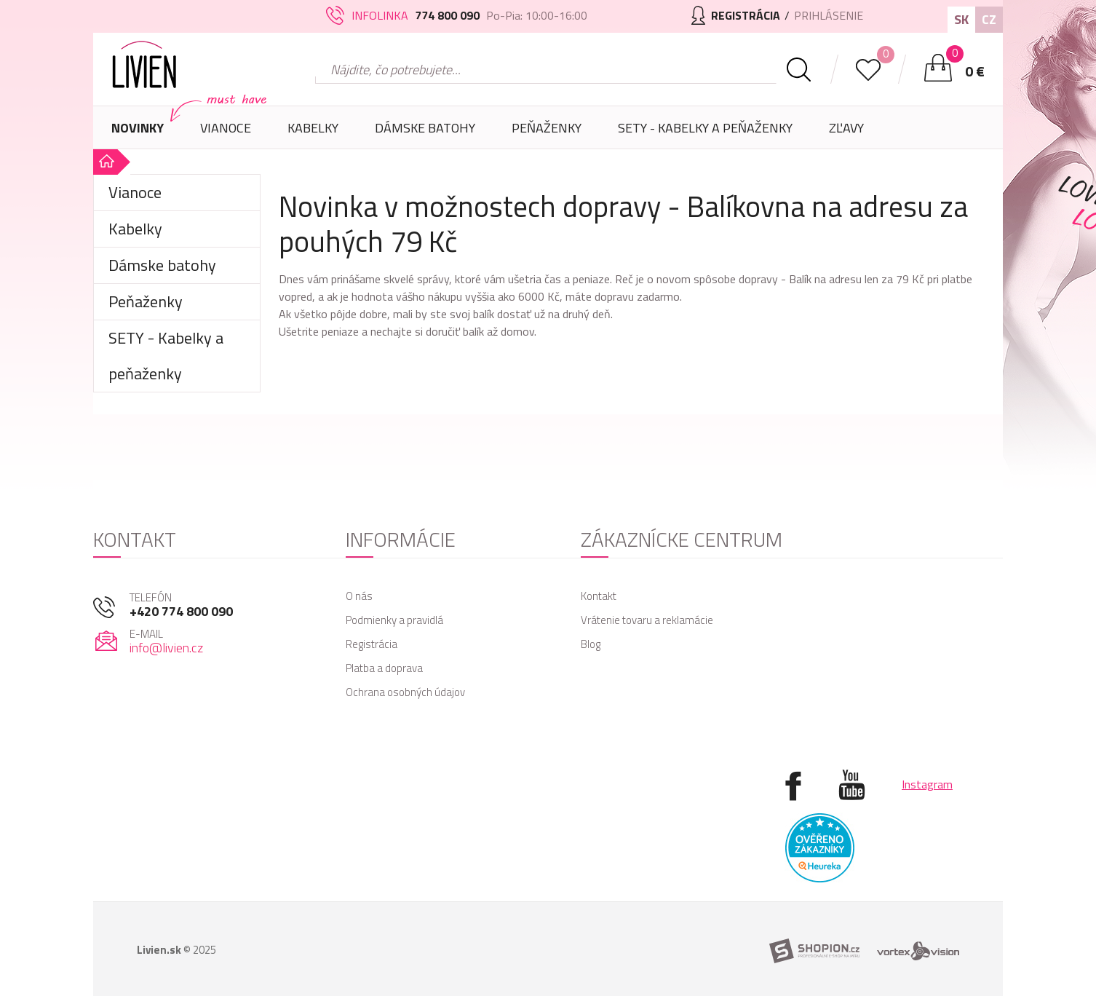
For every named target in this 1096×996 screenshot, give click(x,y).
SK (961, 19)
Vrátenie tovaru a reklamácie (647, 620)
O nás (359, 596)
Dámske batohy (425, 128)
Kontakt (598, 596)
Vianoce (225, 133)
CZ (989, 19)
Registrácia (371, 644)
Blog (590, 644)
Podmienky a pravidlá (394, 620)
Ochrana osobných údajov (405, 692)
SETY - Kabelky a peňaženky (705, 128)
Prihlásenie (828, 15)
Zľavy (846, 128)
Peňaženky (546, 133)
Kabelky (312, 133)
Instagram (927, 784)
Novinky (137, 128)
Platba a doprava (384, 668)
